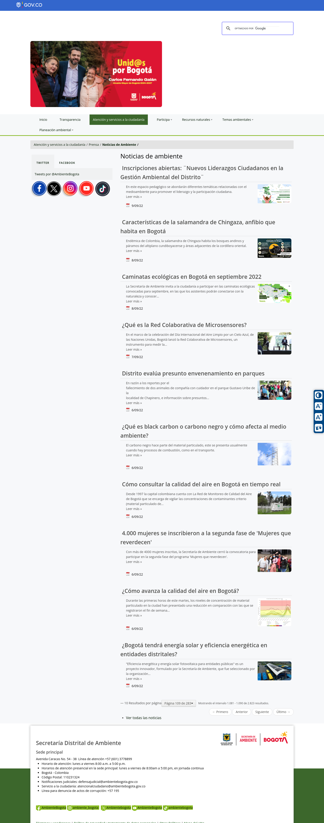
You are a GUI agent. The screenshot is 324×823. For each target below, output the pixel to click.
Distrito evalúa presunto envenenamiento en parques (192, 373)
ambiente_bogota (83, 807)
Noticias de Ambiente (119, 144)
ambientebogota (178, 807)
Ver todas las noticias (143, 717)
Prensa (94, 144)
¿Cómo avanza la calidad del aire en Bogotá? (179, 590)
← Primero (220, 712)
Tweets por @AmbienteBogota (57, 174)
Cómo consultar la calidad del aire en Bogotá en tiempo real (200, 484)
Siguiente (262, 712)
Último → (283, 712)
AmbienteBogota (51, 807)
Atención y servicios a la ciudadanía (59, 144)
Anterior (242, 712)
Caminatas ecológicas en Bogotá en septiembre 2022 (190, 276)
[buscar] (257, 28)
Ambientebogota (116, 807)
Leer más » (134, 196)
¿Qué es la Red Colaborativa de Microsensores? (183, 325)
